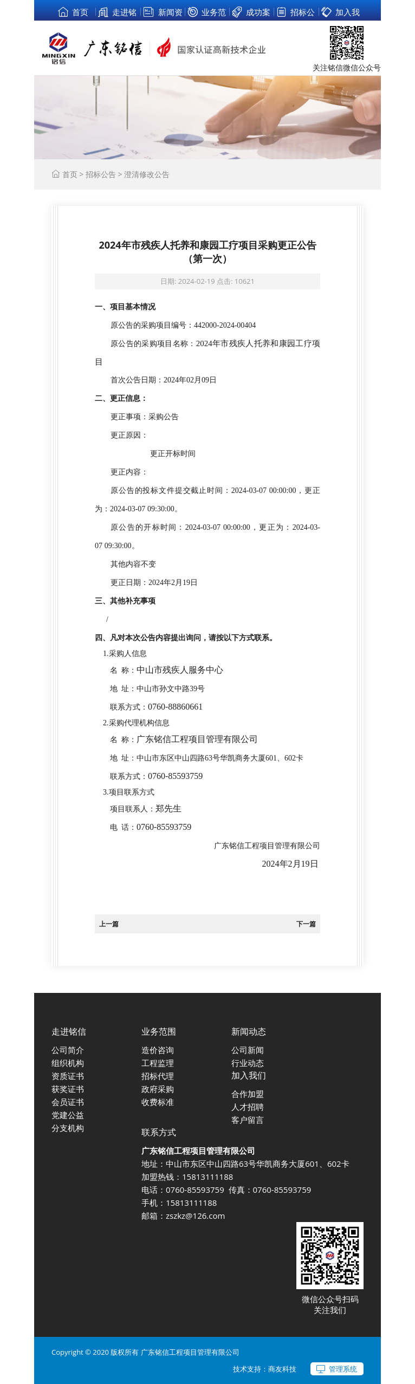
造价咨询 (157, 1049)
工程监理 (157, 1062)
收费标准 (157, 1101)
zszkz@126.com (195, 1215)
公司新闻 (247, 1049)
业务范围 (158, 1031)
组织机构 (67, 1062)
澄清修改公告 (147, 174)
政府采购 (157, 1088)
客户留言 (247, 1119)
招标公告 (101, 174)
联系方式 (158, 1132)
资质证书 (67, 1075)
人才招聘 (247, 1106)
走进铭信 (68, 1031)
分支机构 (67, 1127)
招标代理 (157, 1075)
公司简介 (67, 1049)
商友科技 (282, 1369)
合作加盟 (247, 1093)
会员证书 (67, 1101)
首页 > (68, 174)
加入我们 (248, 1075)
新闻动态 (248, 1031)
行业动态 (247, 1062)
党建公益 (67, 1114)
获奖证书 (67, 1088)
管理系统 (343, 1369)
